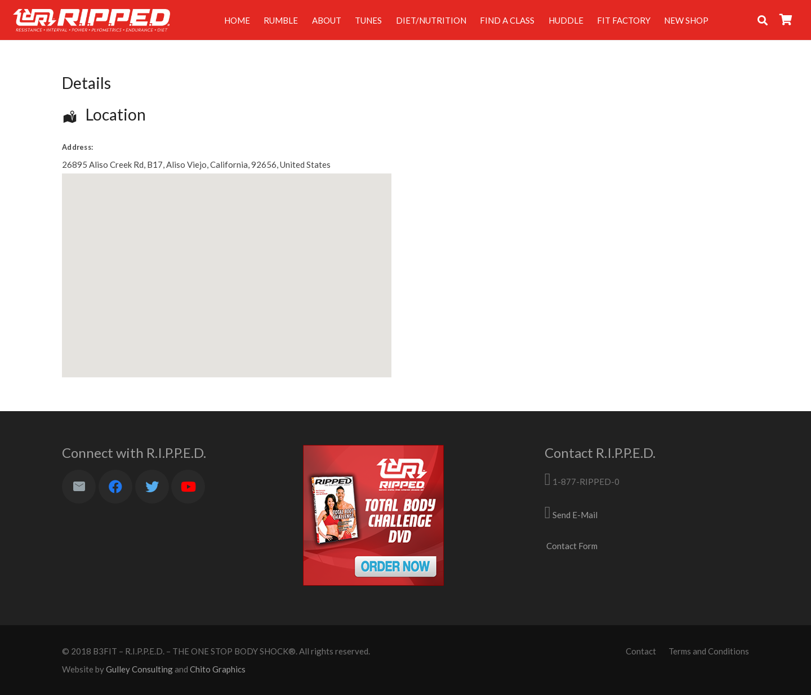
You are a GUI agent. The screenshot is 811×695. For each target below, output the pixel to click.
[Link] (91, 20)
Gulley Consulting (139, 669)
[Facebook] (115, 487)
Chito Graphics (218, 669)
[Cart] (786, 20)
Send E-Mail (575, 515)
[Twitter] (152, 487)
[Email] (79, 487)
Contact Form (572, 546)
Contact (641, 651)
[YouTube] (188, 487)
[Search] (762, 20)
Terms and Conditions (709, 651)
